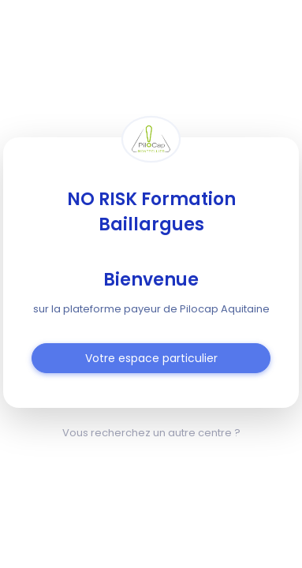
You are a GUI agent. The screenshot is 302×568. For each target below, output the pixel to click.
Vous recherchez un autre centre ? (151, 432)
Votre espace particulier (151, 358)
